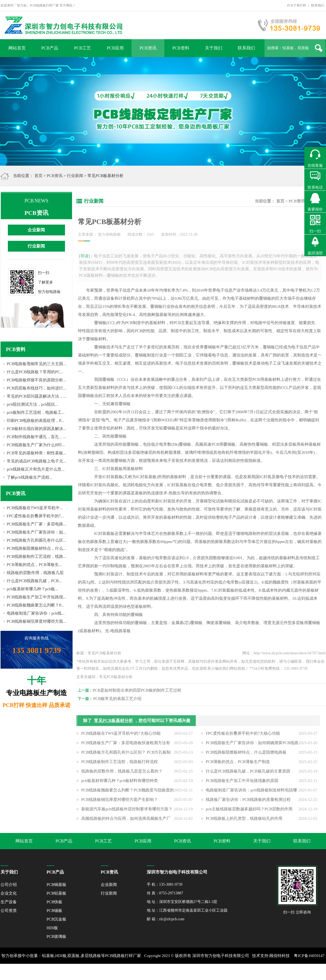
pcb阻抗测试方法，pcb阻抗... (32, 404)
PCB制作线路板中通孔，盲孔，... (36, 437)
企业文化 (9, 893)
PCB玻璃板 (56, 936)
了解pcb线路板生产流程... (29, 477)
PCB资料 (180, 48)
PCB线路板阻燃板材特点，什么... (36, 548)
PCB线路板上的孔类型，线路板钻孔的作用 (244, 820)
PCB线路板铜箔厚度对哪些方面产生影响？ (119, 801)
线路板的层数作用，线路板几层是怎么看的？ (121, 773)
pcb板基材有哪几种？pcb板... (32, 589)
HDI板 (52, 928)
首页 (38, 176)
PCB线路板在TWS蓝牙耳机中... (35, 508)
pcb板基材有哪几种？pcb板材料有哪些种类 (119, 783)
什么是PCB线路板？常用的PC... (35, 372)
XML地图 (156, 972)
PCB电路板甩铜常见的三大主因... (36, 364)
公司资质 (9, 910)
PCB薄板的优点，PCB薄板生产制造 (238, 764)
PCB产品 (49, 48)
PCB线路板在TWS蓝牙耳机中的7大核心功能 (121, 735)
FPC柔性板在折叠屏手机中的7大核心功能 (243, 735)
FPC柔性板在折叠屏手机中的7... (35, 516)
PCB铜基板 (56, 884)
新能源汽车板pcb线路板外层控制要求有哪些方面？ (126, 811)
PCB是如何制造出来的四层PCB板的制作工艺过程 (139, 690)
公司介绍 (9, 884)
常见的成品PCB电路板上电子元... (36, 461)
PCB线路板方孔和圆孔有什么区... (36, 540)
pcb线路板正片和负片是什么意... (35, 469)
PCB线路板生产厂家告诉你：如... (36, 532)
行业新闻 (75, 176)
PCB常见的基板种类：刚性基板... (36, 453)
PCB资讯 (147, 48)
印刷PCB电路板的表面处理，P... (35, 420)
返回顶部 (315, 253)
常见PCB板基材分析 (113, 722)
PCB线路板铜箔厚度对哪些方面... (36, 621)
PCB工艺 (82, 48)
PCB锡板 (54, 910)
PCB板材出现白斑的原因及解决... (36, 428)
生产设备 (9, 902)
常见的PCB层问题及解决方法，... (36, 396)
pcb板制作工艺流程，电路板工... (35, 412)
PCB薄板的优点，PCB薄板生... (34, 564)
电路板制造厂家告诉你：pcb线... (35, 613)
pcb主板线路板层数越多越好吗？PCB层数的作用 (249, 811)
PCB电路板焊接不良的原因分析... (36, 380)
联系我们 (317, 5)
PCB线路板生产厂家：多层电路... (36, 524)
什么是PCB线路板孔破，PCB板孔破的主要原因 (248, 773)
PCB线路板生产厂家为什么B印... (36, 445)
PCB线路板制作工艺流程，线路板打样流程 (119, 764)
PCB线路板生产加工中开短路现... (36, 597)
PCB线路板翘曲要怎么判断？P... (35, 605)
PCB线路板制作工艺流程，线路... (36, 556)
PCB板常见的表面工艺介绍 (119, 698)
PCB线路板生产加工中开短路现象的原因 (242, 783)
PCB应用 (115, 48)
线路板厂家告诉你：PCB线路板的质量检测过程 (248, 801)
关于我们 (213, 48)
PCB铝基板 (56, 893)
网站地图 (175, 972)
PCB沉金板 (56, 919)
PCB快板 (54, 902)
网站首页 (17, 48)
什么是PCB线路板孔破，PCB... (34, 581)
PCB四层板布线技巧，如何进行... (36, 388)
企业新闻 (36, 230)
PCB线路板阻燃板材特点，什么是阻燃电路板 (246, 754)
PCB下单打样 (296, 5)
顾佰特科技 (279, 956)
